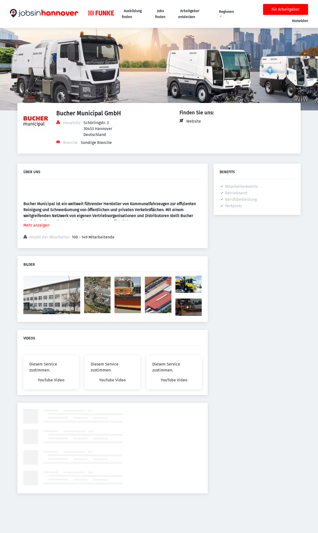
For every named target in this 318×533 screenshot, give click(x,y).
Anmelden (300, 21)
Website (193, 121)
